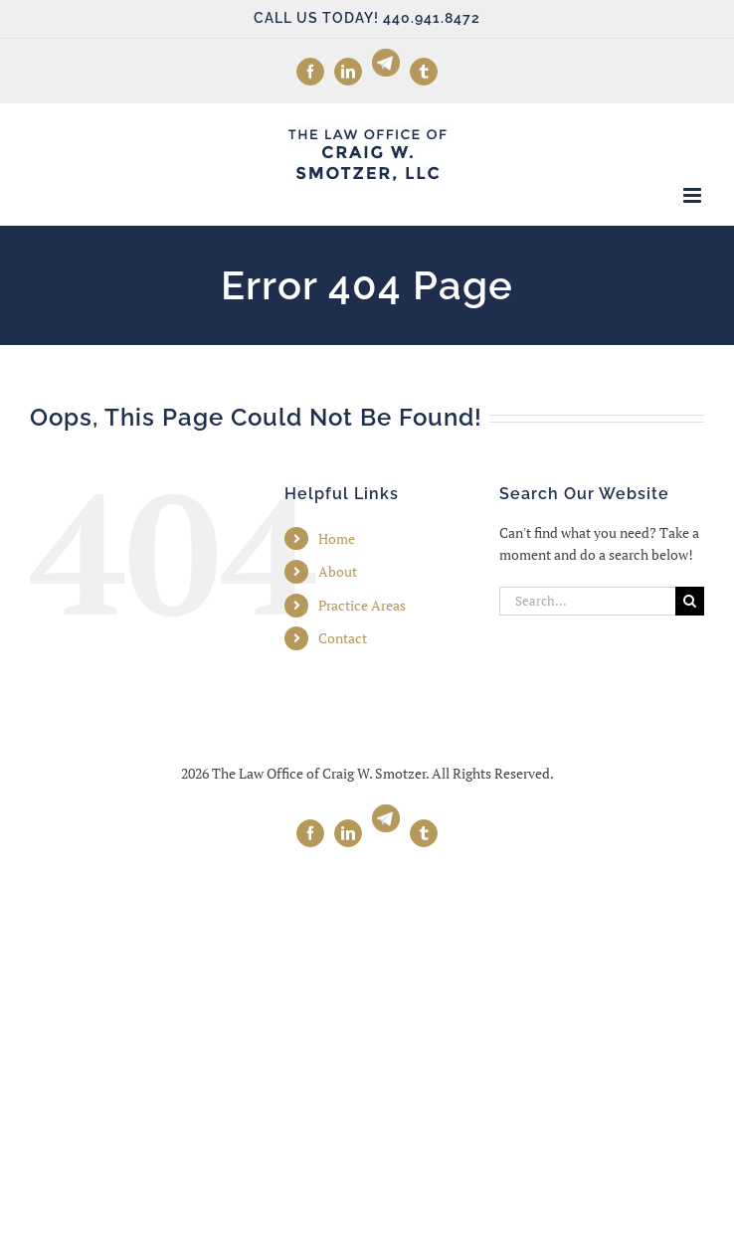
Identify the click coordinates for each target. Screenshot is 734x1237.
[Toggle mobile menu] (693, 195)
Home (336, 538)
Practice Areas (362, 605)
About (337, 571)
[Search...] (587, 601)
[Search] (689, 601)
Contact (342, 637)
